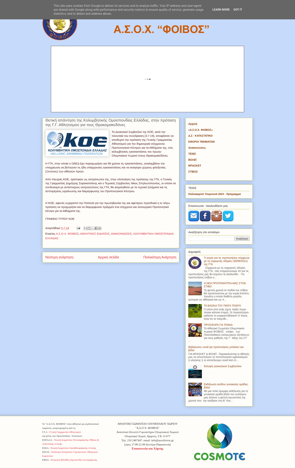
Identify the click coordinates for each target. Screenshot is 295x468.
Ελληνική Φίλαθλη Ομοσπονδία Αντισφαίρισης (74, 459)
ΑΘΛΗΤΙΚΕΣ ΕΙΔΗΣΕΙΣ (94, 233)
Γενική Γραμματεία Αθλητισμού (65, 432)
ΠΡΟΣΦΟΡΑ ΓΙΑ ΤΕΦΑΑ (218, 324)
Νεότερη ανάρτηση (59, 257)
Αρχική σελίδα (108, 257)
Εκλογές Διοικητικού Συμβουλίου (223, 366)
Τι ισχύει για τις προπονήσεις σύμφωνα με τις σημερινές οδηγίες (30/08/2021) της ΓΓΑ (226, 261)
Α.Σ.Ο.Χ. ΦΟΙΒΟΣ (67, 233)
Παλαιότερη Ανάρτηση (159, 257)
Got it (237, 9)
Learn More (221, 9)
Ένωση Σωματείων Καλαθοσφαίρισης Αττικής (73, 448)
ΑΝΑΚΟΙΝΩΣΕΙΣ (121, 233)
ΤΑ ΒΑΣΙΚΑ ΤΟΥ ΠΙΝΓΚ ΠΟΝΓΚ (222, 305)
